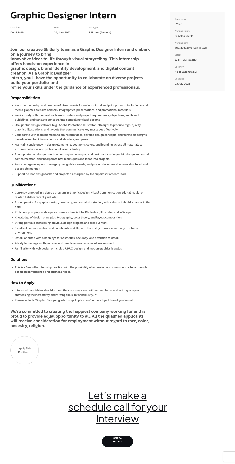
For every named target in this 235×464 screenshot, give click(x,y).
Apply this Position (24, 350)
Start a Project (117, 441)
